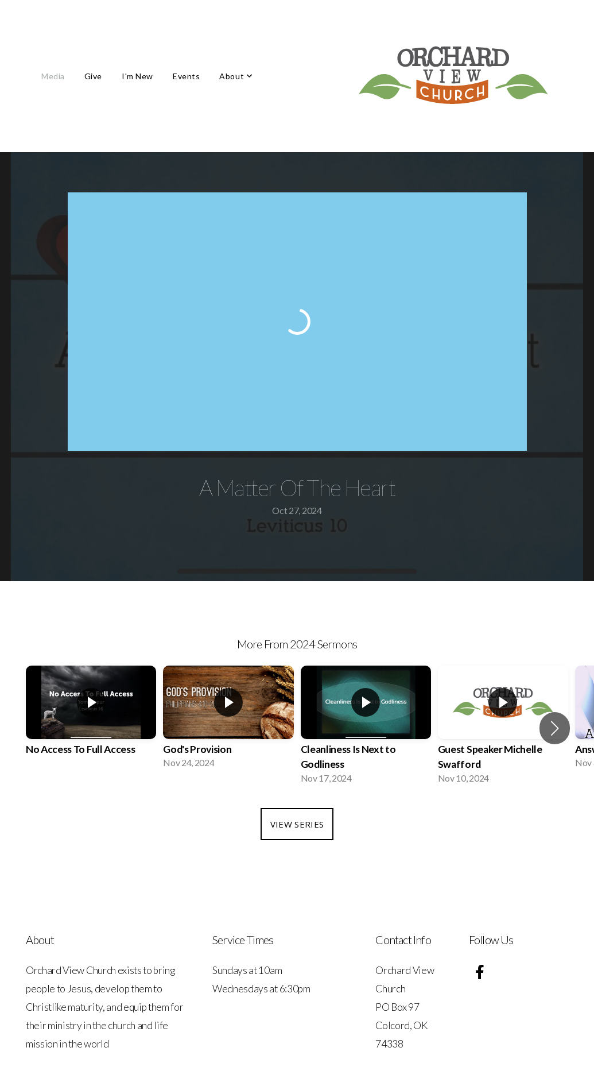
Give (93, 76)
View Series (297, 824)
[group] (91, 720)
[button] (554, 728)
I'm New (137, 76)
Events (186, 76)
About (236, 76)
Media (53, 76)
